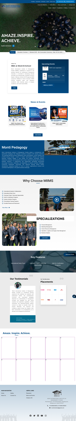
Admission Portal (70, 254)
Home (49, 8)
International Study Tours (18, 263)
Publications (53, 4)
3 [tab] (40, 46)
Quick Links (52, 1)
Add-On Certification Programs (58, 264)
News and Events (62, 4)
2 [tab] (37, 46)
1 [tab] (35, 46)
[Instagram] (74, 296)
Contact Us (72, 8)
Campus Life (72, 4)
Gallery (66, 8)
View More (38, 134)
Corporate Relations (42, 4)
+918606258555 (69, 1)
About (54, 8)
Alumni (47, 1)
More (15, 87)
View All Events (48, 85)
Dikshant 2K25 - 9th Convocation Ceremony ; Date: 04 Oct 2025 (56, 52)
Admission (43, 1)
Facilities (33, 1)
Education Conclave (33, 52)
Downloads (38, 1)
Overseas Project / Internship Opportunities (38, 264)
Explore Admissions (8, 46)
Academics (60, 8)
